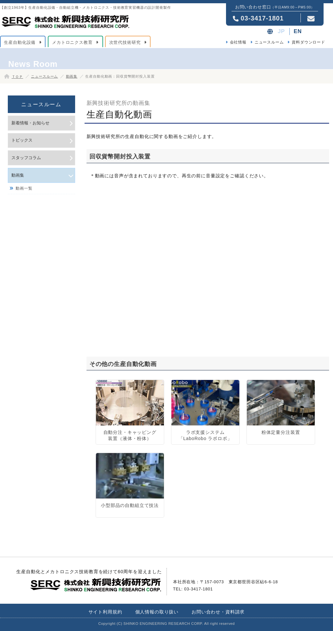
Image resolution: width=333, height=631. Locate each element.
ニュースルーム (269, 42)
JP (281, 31)
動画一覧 (24, 188)
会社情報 (238, 42)
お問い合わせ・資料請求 (218, 611)
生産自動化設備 (19, 42)
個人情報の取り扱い (157, 611)
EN (298, 31)
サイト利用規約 (105, 611)
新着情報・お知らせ (30, 122)
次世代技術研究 (125, 42)
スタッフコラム (26, 157)
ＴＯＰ (17, 77)
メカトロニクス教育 (72, 42)
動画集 (72, 76)
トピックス (22, 140)
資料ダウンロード (308, 42)
